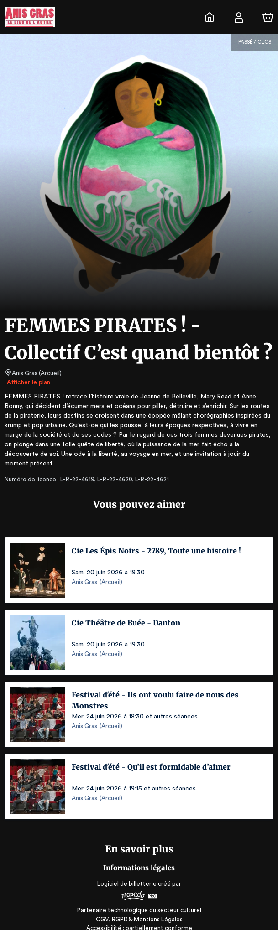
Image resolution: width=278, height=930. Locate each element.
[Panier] (267, 17)
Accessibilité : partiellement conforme (139, 918)
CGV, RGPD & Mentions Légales (139, 909)
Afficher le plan (28, 382)
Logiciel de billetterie (127, 874)
